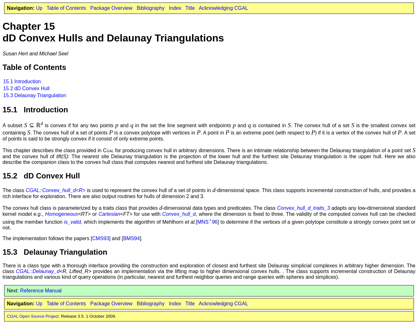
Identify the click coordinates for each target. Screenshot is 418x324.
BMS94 (131, 238)
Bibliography (150, 8)
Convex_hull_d (179, 214)
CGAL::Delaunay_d (38, 271)
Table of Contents (66, 8)
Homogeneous (61, 214)
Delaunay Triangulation (40, 95)
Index (175, 8)
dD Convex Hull (31, 88)
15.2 (8, 88)
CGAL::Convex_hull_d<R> (56, 190)
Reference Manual (41, 290)
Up (39, 8)
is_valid (72, 222)
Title (190, 8)
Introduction (27, 81)
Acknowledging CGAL (223, 8)
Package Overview (111, 8)
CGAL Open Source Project (33, 316)
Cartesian (109, 214)
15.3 (8, 95)
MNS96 (207, 222)
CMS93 (100, 238)
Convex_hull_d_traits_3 (303, 208)
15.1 (8, 81)
